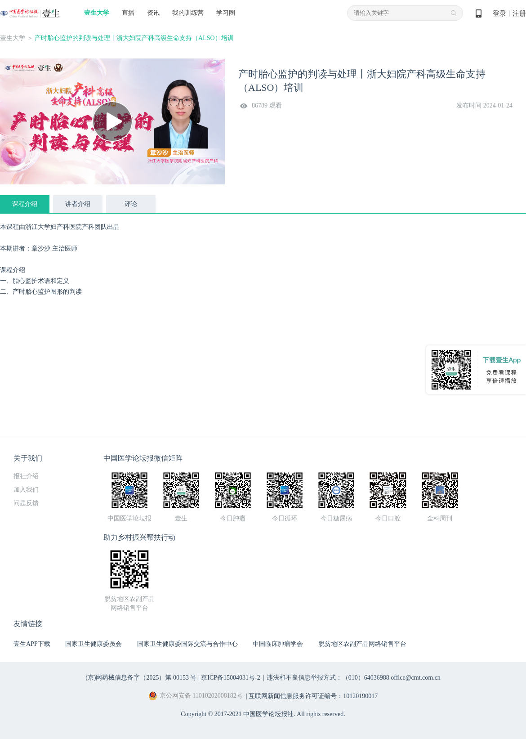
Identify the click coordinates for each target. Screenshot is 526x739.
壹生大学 (96, 12)
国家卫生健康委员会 (93, 643)
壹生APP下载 (31, 643)
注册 (519, 13)
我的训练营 (188, 12)
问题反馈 (26, 503)
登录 (499, 13)
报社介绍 (26, 476)
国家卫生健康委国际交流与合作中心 (187, 643)
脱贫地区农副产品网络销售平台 (362, 643)
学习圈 (225, 12)
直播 (128, 12)
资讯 (153, 12)
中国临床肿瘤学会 (278, 643)
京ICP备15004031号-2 (230, 677)
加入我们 (26, 489)
